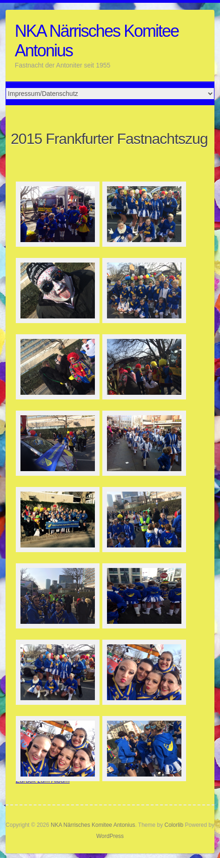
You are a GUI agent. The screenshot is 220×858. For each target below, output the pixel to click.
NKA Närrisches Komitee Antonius (97, 40)
